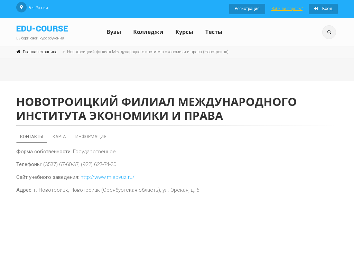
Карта (59, 136)
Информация (90, 136)
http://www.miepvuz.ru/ (107, 177)
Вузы (113, 32)
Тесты (213, 32)
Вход (323, 8)
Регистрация (247, 8)
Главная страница (40, 51)
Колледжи (148, 32)
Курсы (184, 32)
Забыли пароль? (286, 8)
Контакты (31, 136)
